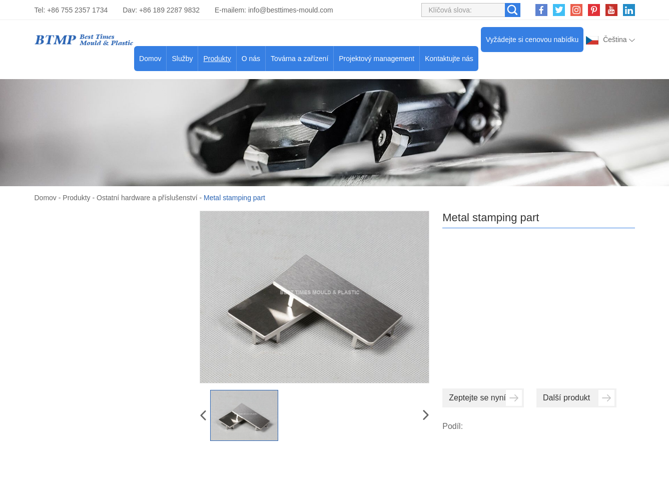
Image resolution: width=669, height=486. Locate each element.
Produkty (217, 59)
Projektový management (376, 59)
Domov (150, 59)
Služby (182, 59)
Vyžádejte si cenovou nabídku (532, 40)
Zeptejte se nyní (485, 398)
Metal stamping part (234, 198)
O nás (251, 59)
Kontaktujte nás (449, 59)
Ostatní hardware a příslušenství (147, 198)
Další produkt (578, 398)
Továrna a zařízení (299, 59)
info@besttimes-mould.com (290, 10)
